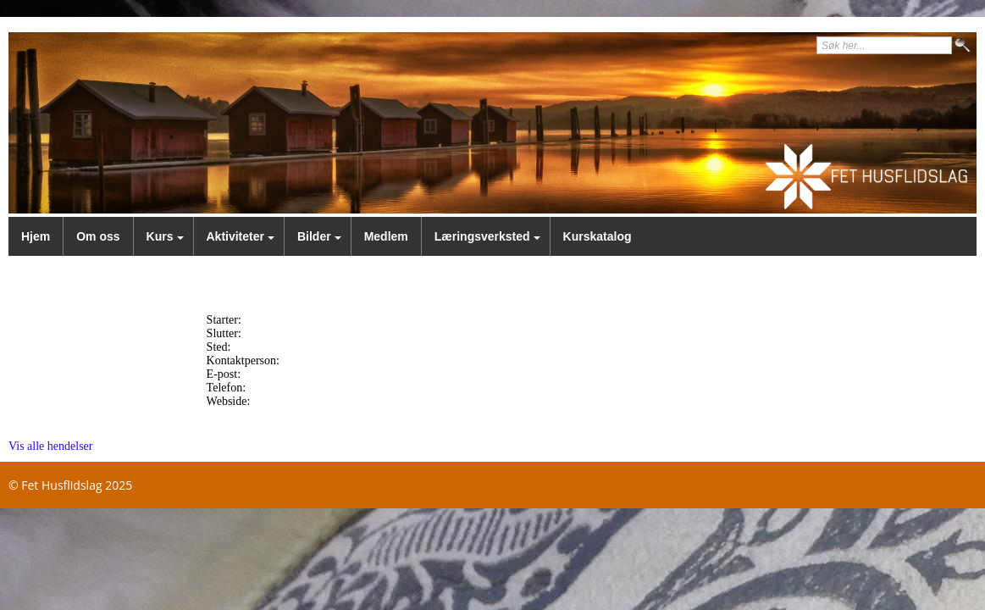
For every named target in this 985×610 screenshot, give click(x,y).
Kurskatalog (597, 236)
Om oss (97, 236)
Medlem (386, 236)
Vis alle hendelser (50, 446)
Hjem (35, 236)
